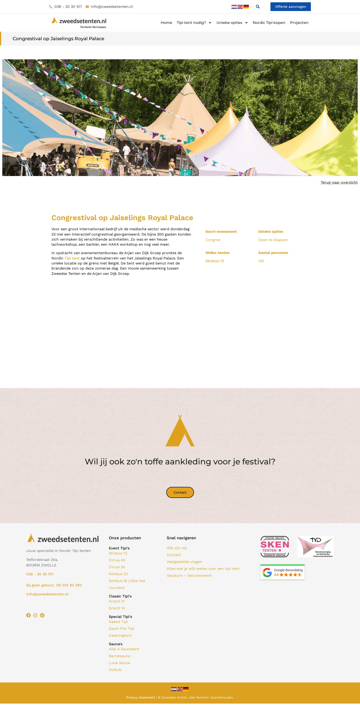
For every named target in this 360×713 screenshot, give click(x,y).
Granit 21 (117, 601)
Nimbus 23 (118, 574)
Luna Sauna (119, 663)
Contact (174, 555)
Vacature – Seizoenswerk (189, 576)
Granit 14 (117, 608)
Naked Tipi (118, 622)
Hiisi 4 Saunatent (124, 649)
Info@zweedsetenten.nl (47, 594)
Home (166, 23)
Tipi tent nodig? (194, 23)
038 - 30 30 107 (40, 574)
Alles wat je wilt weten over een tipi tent (203, 569)
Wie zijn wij (176, 548)
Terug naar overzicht (339, 182)
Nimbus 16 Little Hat (127, 581)
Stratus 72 (214, 261)
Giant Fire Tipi (121, 629)
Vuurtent (117, 588)
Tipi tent (72, 258)
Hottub (115, 670)
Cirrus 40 (117, 560)
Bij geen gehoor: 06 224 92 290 (54, 585)
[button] (256, 6)
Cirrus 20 (117, 567)
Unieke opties (232, 23)
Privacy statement (140, 697)
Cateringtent (120, 635)
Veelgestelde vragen (184, 562)
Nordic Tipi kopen (269, 23)
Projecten (299, 23)
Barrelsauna (119, 656)
